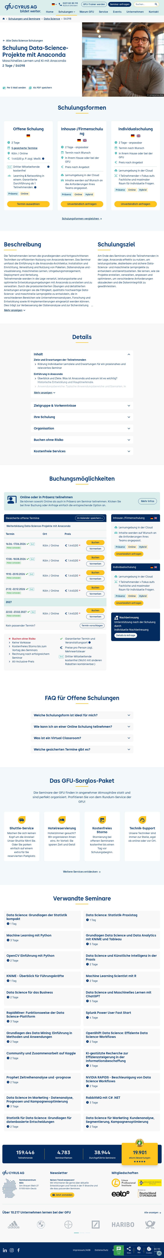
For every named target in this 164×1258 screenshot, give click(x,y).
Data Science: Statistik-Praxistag (111, 915)
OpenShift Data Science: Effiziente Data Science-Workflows (117, 1035)
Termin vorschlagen (92, 625)
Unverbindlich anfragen (82, 204)
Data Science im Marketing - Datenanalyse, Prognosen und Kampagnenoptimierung (39, 1099)
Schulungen (67, 11)
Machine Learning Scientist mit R (111, 976)
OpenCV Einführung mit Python (30, 956)
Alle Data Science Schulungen (22, 40)
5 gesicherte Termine (24, 148)
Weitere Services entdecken (82, 871)
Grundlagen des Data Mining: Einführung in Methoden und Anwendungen (39, 1035)
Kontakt (154, 11)
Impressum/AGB (81, 1250)
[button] (82, 715)
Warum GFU (87, 11)
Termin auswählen (28, 204)
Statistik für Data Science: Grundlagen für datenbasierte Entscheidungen (38, 1120)
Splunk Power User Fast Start (108, 1013)
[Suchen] (146, 4)
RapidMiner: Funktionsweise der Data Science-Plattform (35, 1014)
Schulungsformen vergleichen (82, 218)
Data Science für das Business (29, 992)
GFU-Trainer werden (94, 4)
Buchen (95, 542)
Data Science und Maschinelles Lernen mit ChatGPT (118, 994)
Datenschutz (101, 1250)
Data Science (52, 18)
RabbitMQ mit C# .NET (103, 1098)
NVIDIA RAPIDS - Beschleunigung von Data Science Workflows (118, 1079)
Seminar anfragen (119, 4)
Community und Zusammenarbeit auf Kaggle (41, 1053)
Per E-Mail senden (14, 88)
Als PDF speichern (40, 88)
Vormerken (95, 548)
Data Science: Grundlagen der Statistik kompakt (36, 917)
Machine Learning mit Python (28, 935)
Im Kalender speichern (89, 518)
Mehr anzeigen (15, 310)
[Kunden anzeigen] (153, 1212)
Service (103, 11)
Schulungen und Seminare (24, 18)
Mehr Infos (147, 501)
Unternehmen (135, 11)
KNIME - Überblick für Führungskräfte (35, 976)
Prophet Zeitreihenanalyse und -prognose (38, 1077)
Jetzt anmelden (62, 1194)
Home (49, 11)
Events (117, 11)
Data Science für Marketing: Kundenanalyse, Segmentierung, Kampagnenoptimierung (120, 1120)
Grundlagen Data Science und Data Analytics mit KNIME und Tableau (121, 937)
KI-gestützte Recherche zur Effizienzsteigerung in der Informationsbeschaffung (107, 1057)
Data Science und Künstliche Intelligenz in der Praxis (121, 957)
